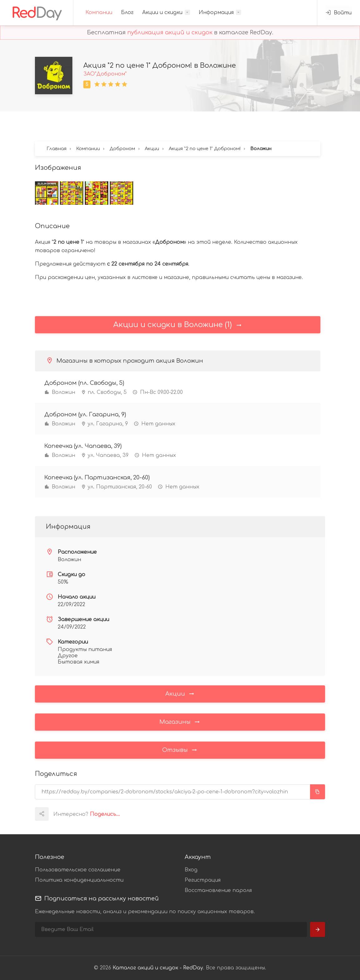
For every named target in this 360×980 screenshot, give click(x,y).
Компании (98, 12)
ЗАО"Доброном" (105, 74)
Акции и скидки (162, 12)
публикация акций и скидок (169, 32)
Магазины (180, 721)
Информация (216, 12)
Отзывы (180, 749)
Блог (127, 12)
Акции (180, 693)
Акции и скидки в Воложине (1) (177, 325)
